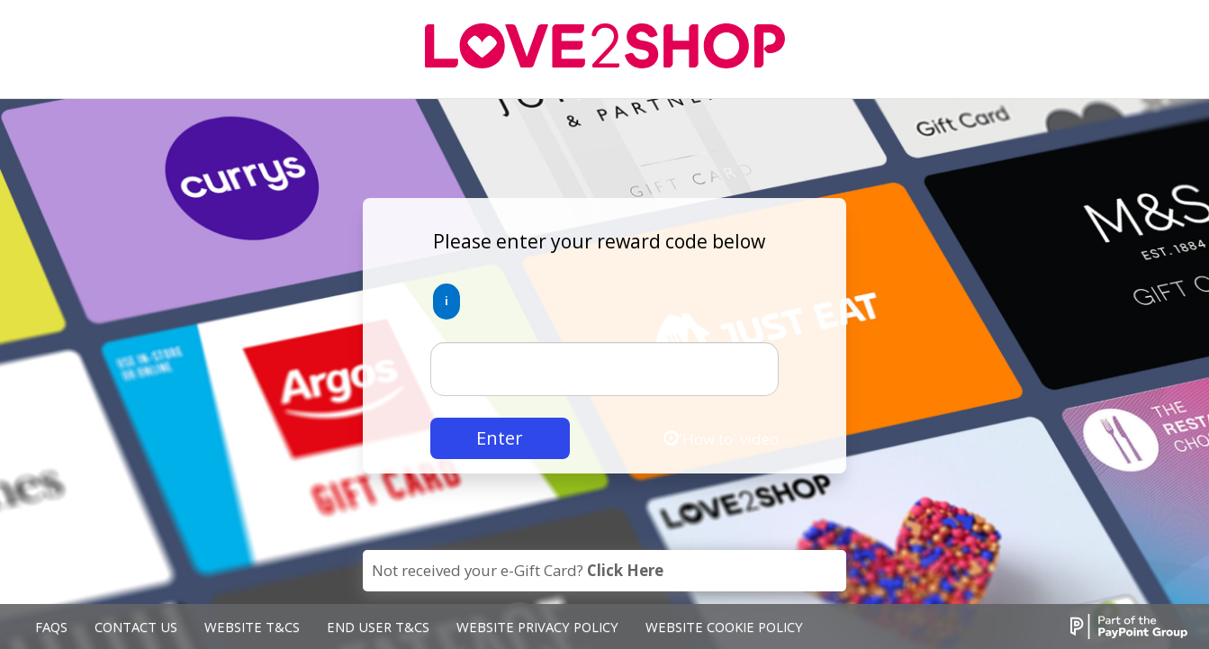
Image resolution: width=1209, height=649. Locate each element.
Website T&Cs (252, 626)
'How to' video (721, 438)
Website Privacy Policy (537, 626)
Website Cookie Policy (724, 626)
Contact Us (136, 626)
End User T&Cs (378, 626)
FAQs (51, 626)
